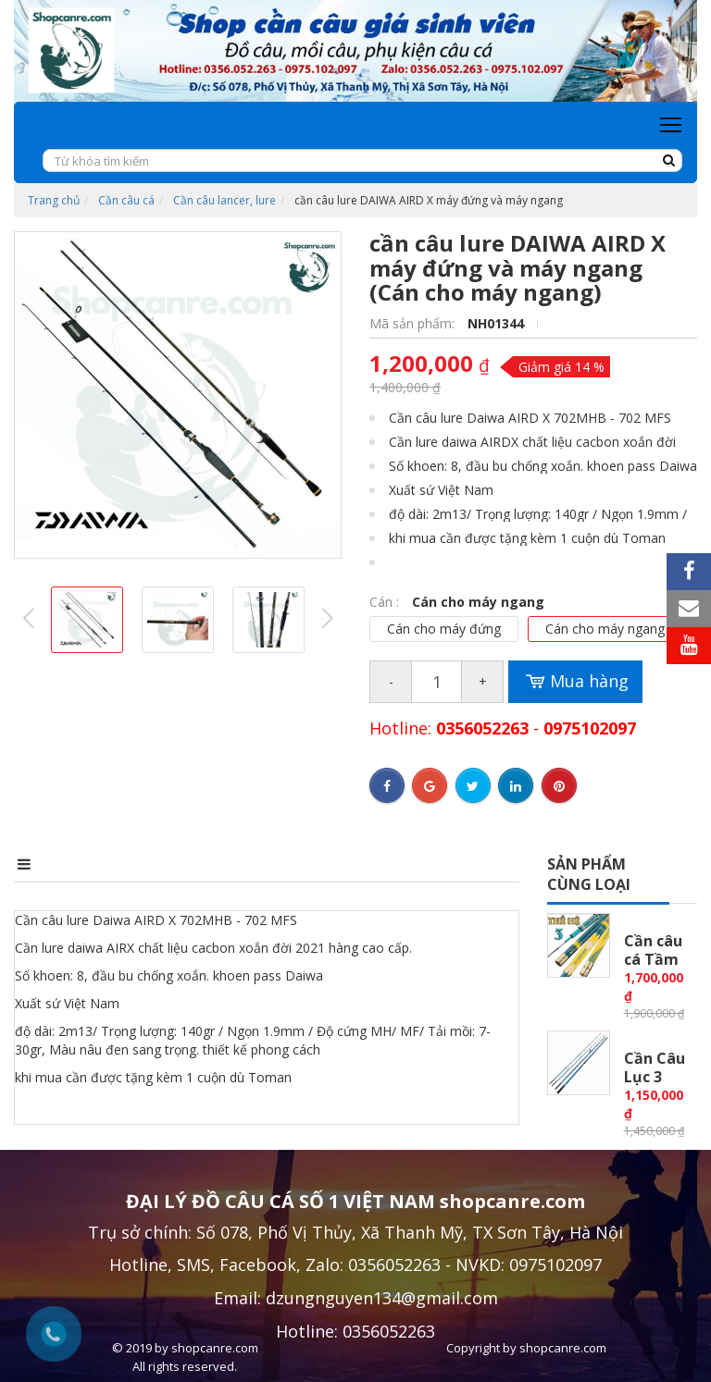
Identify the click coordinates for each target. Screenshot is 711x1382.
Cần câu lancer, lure (224, 200)
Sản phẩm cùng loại (588, 874)
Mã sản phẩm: (413, 323)
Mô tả (39, 864)
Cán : (386, 602)
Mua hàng (575, 682)
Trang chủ (54, 200)
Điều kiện (315, 864)
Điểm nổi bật (171, 864)
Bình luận (448, 864)
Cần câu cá (126, 200)
